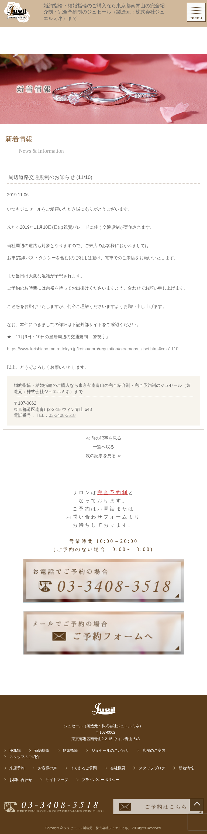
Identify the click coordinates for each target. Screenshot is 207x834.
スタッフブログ (152, 768)
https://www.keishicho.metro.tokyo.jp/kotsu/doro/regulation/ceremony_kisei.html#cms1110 (92, 349)
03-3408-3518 (62, 415)
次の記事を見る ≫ (103, 455)
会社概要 (117, 768)
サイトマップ (57, 779)
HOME (15, 750)
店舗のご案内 (154, 750)
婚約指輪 (41, 750)
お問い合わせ (20, 779)
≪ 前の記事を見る (103, 438)
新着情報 (186, 768)
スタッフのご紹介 (24, 757)
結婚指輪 (70, 750)
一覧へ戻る (103, 446)
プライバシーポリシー (100, 779)
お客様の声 (47, 768)
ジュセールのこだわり (110, 750)
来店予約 (17, 768)
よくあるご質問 (83, 768)
